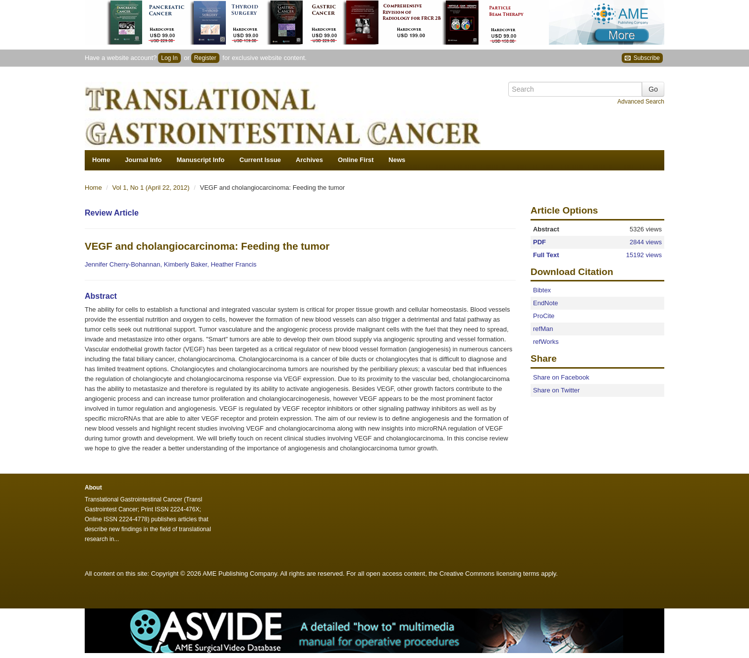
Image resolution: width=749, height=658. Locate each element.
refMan (543, 328)
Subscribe (642, 58)
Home (101, 160)
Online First (356, 160)
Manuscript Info (201, 160)
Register (205, 58)
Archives (309, 160)
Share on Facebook (561, 377)
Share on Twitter (556, 390)
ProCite (543, 316)
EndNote (545, 303)
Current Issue (260, 160)
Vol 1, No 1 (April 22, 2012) (152, 187)
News (396, 160)
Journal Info (143, 160)
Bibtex (542, 290)
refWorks (546, 341)
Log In (169, 58)
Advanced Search (640, 101)
